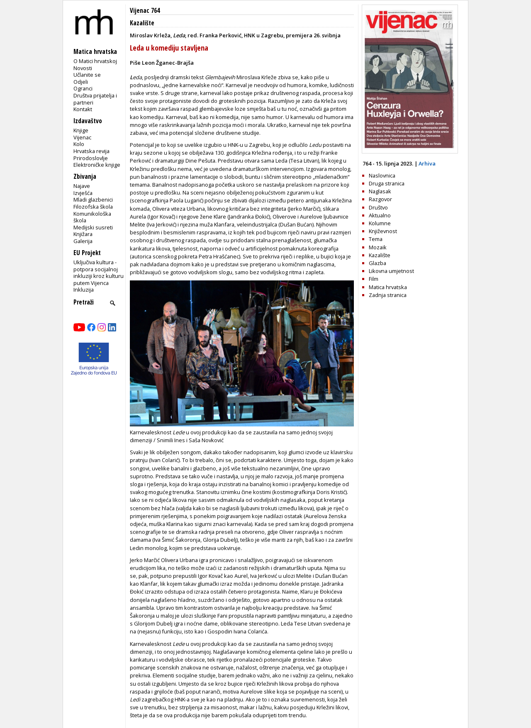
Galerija (83, 241)
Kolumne (380, 223)
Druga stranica (386, 183)
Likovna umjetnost (391, 271)
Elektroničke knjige (96, 164)
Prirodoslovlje (90, 158)
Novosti (82, 68)
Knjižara (83, 234)
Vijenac (82, 137)
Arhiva (427, 163)
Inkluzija (83, 289)
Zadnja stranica (388, 295)
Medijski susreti (93, 227)
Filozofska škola (93, 206)
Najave (81, 186)
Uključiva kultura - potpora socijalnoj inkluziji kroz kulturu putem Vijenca (98, 272)
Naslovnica (382, 175)
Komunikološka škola (92, 217)
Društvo (378, 207)
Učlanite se (87, 74)
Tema (375, 239)
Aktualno (380, 215)
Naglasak (380, 191)
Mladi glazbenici (93, 199)
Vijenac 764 (145, 10)
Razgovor (380, 199)
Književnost (383, 231)
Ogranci (83, 88)
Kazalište (142, 23)
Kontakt (82, 109)
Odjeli (80, 81)
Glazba (377, 263)
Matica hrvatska (388, 287)
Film (373, 278)
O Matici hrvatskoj (95, 61)
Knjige (80, 130)
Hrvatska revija (91, 151)
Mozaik (378, 247)
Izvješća (83, 193)
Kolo (78, 144)
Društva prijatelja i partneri (95, 99)
